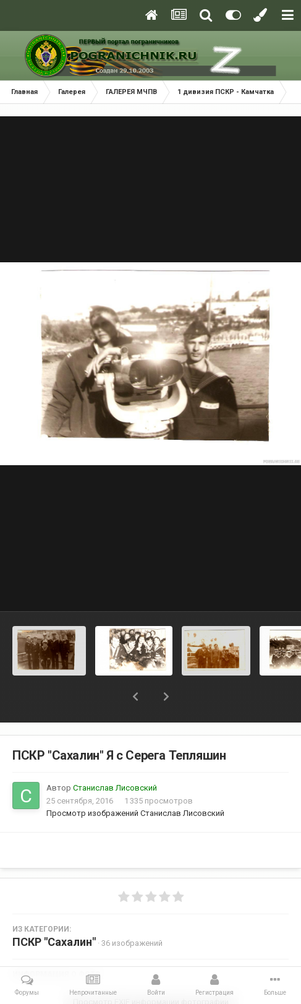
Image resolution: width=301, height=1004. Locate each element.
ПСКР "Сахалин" (54, 941)
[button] (135, 696)
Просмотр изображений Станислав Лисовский (135, 813)
